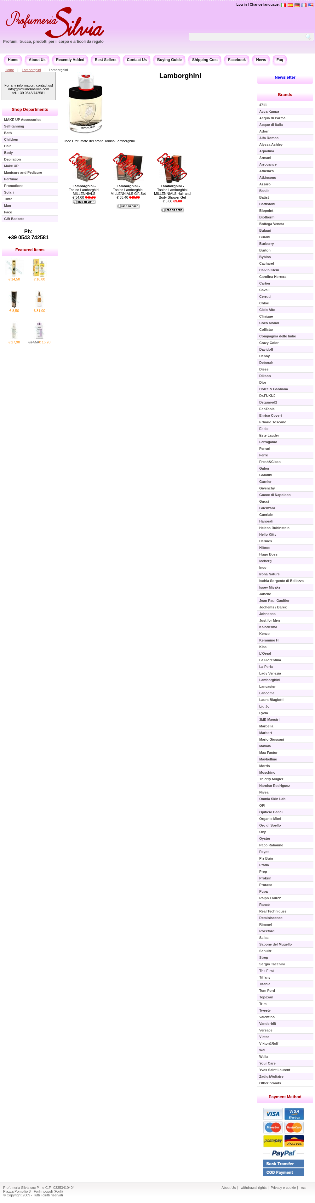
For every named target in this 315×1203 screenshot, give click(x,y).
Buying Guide (169, 60)
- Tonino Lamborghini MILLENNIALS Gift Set (128, 189)
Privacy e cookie (284, 1187)
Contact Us (137, 60)
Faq (280, 60)
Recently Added (70, 60)
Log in (241, 4)
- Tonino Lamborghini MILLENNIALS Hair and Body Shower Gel (172, 191)
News (261, 60)
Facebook (237, 60)
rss (303, 1187)
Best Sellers (106, 60)
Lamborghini (31, 70)
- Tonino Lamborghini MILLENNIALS (84, 189)
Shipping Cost (205, 60)
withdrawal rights (253, 1187)
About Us (37, 60)
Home (13, 60)
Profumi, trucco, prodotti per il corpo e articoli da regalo (53, 41)
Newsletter (285, 77)
